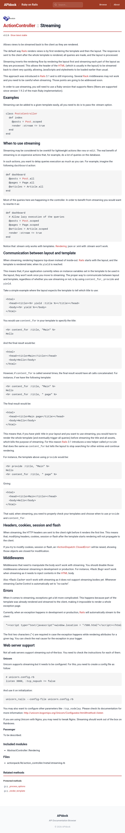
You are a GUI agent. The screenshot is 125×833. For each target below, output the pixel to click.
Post (28, 122)
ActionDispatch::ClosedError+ (74, 545)
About (116, 4)
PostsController (26, 114)
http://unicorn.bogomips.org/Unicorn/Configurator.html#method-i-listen (63, 710)
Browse (101, 4)
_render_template (17, 788)
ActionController (19, 25)
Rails (24, 51)
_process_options (17, 784)
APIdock (10, 5)
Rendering (61, 245)
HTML (61, 65)
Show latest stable (18, 35)
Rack (85, 76)
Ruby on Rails (30, 4)
